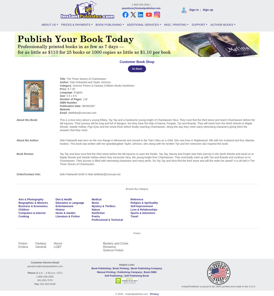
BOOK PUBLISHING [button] (109, 24)
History (60, 209)
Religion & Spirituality (144, 202)
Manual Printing (106, 272)
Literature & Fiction (67, 216)
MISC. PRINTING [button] (175, 24)
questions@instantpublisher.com (141, 8)
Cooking (23, 216)
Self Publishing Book (136, 275)
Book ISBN (150, 272)
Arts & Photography (30, 199)
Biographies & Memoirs (33, 202)
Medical (96, 199)
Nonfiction (98, 213)
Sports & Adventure (143, 213)
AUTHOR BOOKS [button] (221, 24)
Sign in (194, 9)
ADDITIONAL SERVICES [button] (143, 24)
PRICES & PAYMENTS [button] (75, 24)
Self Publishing (113, 275)
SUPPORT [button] (198, 24)
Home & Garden (65, 213)
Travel (134, 216)
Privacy (154, 294)
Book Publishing (101, 268)
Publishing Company (129, 272)
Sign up (208, 9)
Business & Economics (33, 206)
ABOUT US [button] (49, 24)
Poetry (96, 216)
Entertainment (64, 206)
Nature (96, 209)
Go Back (137, 68)
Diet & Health (63, 199)
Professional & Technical (107, 219)
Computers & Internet (31, 213)
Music (95, 202)
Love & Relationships (144, 209)
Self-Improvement (142, 206)
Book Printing (121, 268)
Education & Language (69, 202)
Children (23, 209)
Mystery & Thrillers (103, 206)
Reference (137, 199)
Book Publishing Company (146, 268)
